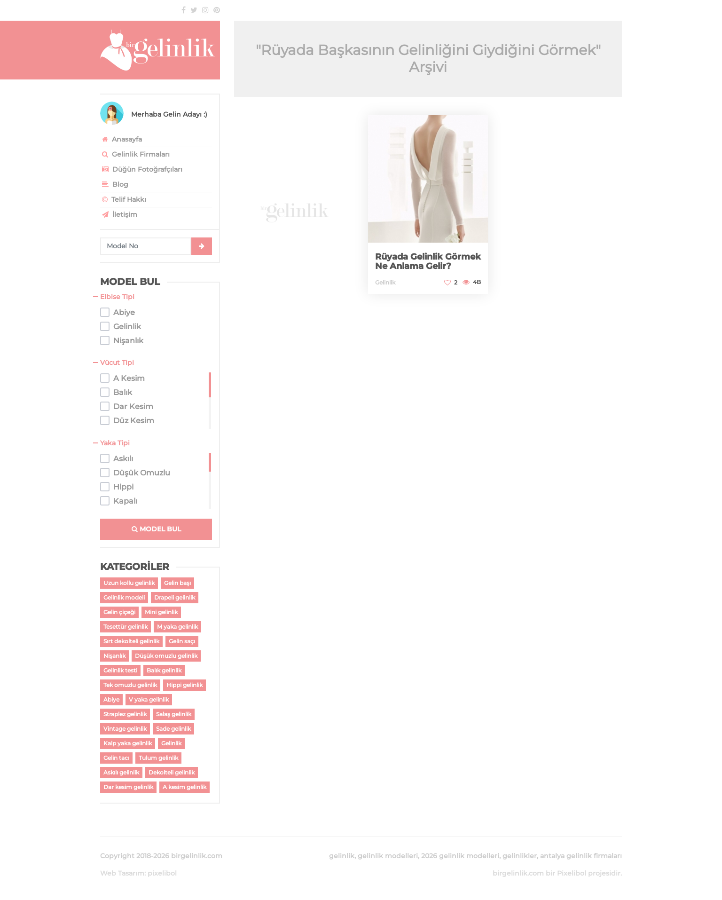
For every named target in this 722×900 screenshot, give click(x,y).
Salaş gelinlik (173, 714)
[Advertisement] (294, 205)
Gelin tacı (116, 757)
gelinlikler (519, 856)
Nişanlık (114, 655)
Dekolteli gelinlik (172, 772)
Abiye (111, 699)
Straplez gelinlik (125, 714)
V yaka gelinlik (149, 699)
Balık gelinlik (164, 670)
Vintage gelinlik (125, 728)
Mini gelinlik (161, 612)
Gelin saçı (182, 641)
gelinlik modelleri (388, 856)
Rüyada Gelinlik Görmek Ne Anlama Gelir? (428, 261)
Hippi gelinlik (184, 684)
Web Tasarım (122, 873)
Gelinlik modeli (124, 597)
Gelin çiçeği (119, 612)
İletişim (118, 214)
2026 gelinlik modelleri (460, 856)
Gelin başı (177, 582)
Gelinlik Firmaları (135, 154)
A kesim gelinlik (184, 786)
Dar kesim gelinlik (128, 786)
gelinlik (341, 856)
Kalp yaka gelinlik (127, 743)
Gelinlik (171, 743)
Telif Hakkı (123, 199)
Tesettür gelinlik (125, 626)
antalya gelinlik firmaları (581, 856)
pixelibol (162, 873)
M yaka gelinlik (177, 626)
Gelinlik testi (120, 670)
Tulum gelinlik (158, 757)
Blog (114, 184)
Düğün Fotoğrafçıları (141, 169)
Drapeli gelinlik (174, 597)
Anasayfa (121, 139)
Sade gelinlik (173, 728)
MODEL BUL (156, 529)
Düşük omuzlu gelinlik (166, 655)
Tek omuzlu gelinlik (130, 684)
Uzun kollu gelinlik (129, 582)
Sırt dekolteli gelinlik (131, 641)
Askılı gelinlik (121, 772)
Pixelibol (571, 873)
